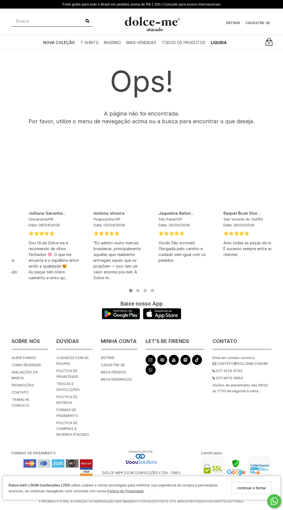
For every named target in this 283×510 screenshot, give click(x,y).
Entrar (233, 23)
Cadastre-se (257, 23)
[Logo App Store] (162, 318)
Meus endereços (116, 379)
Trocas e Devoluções (68, 387)
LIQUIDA (219, 42)
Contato (20, 392)
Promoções (23, 385)
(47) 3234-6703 (227, 371)
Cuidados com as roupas (72, 361)
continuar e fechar (251, 488)
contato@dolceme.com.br (240, 364)
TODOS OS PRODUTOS (183, 42)
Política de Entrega (66, 400)
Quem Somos (24, 358)
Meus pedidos (113, 372)
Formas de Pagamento (67, 413)
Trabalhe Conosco (21, 403)
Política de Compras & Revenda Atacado (72, 429)
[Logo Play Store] (121, 318)
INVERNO (112, 42)
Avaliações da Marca (25, 375)
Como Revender (26, 365)
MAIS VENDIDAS (141, 42)
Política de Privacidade (125, 491)
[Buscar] (87, 21)
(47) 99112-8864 (228, 378)
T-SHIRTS (89, 42)
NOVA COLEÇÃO (59, 42)
